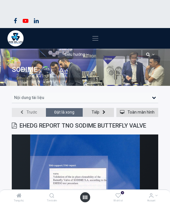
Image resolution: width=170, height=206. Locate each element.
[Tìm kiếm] (52, 196)
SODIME (25, 69)
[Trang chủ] (19, 196)
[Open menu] (85, 197)
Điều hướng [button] (75, 54)
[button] (150, 54)
